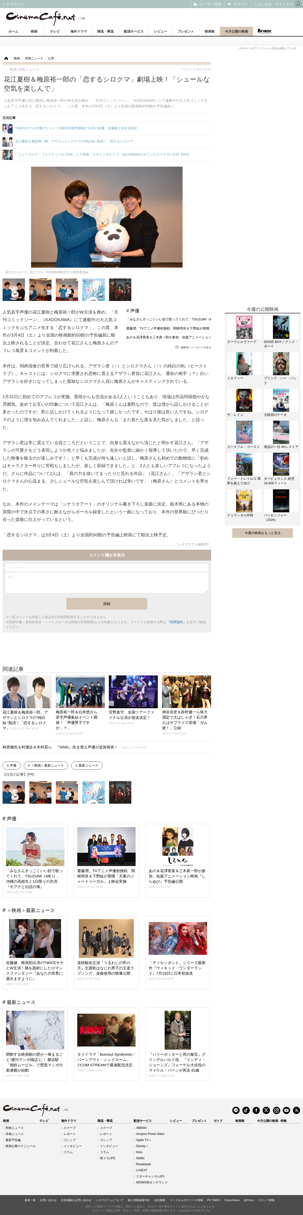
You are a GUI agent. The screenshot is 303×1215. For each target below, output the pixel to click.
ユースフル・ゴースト (243, 447)
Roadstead (143, 1164)
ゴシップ (70, 1140)
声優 (134, 310)
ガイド (218, 1121)
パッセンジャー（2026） (275, 517)
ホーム (13, 31)
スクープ (70, 1128)
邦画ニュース (15, 1128)
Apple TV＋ (144, 1140)
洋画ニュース (15, 1134)
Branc (264, 31)
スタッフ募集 (266, 1200)
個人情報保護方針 (139, 1200)
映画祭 (210, 31)
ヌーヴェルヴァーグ (242, 342)
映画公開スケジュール (21, 1146)
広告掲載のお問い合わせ (76, 1200)
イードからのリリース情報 (186, 1200)
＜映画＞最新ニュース (47, 765)
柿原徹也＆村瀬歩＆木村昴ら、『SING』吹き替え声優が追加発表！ (74, 747)
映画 (34, 31)
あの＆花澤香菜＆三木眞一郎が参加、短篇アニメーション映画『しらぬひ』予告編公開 (190, 337)
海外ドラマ (78, 31)
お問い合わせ (48, 1200)
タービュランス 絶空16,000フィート (279, 481)
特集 (284, 1121)
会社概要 (159, 1200)
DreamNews (232, 1200)
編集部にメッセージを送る (196, 347)
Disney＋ (142, 1146)
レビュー (160, 31)
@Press (249, 1200)
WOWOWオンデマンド (152, 1182)
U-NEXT (141, 1170)
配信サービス (134, 31)
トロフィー (235, 378)
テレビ (55, 31)
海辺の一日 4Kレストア (281, 447)
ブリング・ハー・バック (280, 380)
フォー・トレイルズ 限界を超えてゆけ (244, 481)
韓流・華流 (105, 31)
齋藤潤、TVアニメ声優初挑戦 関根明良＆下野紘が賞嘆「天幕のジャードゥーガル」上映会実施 (197, 328)
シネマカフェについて (109, 1200)
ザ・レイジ (235, 415)
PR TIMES (213, 1200)
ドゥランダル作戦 (240, 515)
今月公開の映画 (236, 31)
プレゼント (186, 31)
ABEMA (141, 1128)
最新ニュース (88, 765)
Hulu (139, 1152)
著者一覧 (30, 1200)
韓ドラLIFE (107, 1158)
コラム (68, 1152)
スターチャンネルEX (150, 1176)
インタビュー (73, 1146)
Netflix (140, 1158)
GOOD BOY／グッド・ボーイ (281, 344)
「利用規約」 (176, 622)
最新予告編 (13, 1140)
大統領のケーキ (275, 415)
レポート (70, 1134)
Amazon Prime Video (150, 1134)
